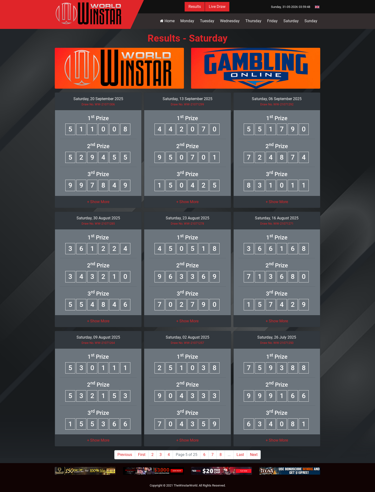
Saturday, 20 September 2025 (98, 99)
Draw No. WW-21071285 (98, 223)
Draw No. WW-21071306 (98, 104)
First (141, 454)
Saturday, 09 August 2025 (98, 337)
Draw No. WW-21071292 (276, 104)
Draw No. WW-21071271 (276, 223)
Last (240, 454)
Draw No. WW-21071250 (276, 343)
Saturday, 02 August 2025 (187, 337)
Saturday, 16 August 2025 (276, 218)
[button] (98, 202)
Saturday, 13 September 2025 (187, 99)
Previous (124, 454)
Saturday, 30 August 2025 (98, 218)
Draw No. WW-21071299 (187, 104)
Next (254, 454)
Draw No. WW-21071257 (187, 343)
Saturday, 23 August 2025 (187, 218)
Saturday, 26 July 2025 (276, 337)
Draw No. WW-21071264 (98, 343)
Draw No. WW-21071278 (187, 223)
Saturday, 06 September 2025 (277, 99)
